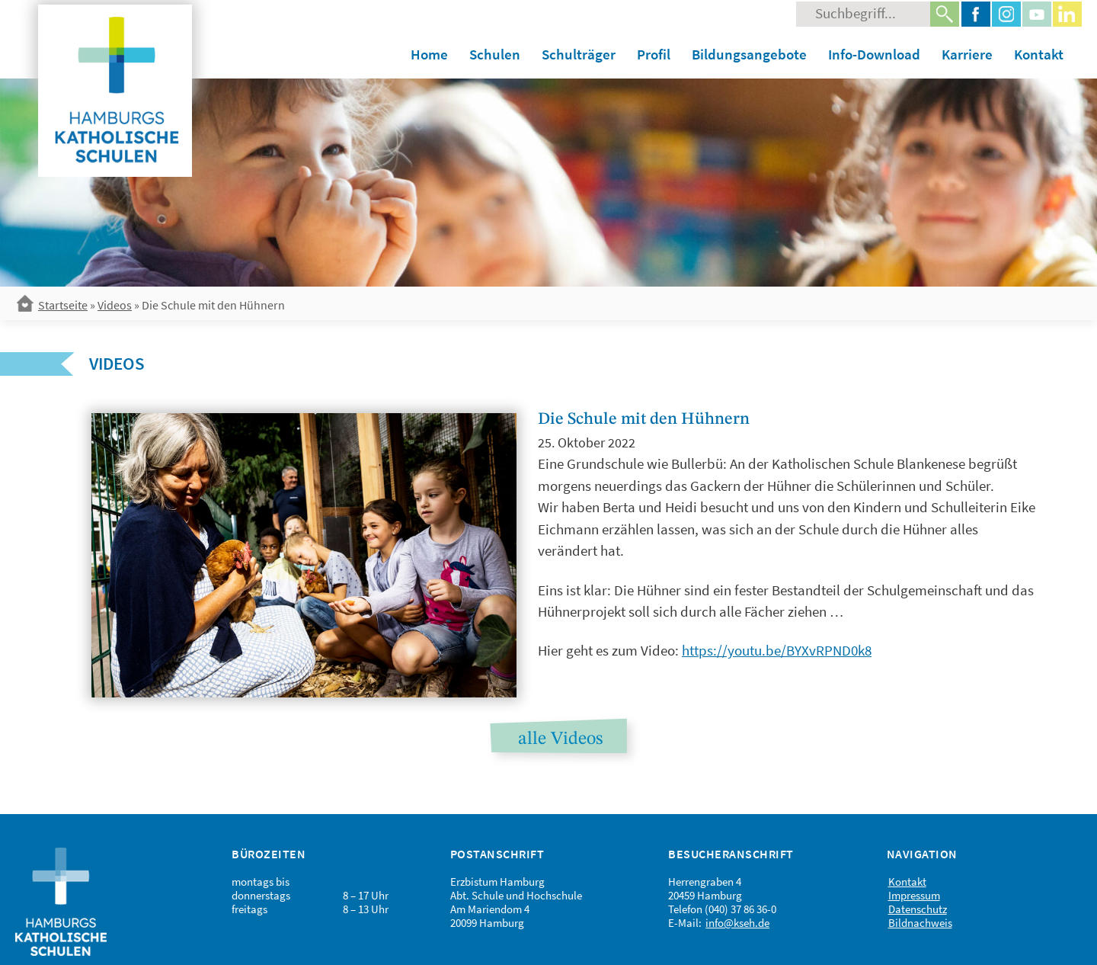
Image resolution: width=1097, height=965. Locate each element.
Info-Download (874, 54)
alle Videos (560, 739)
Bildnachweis (920, 922)
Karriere (967, 54)
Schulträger (579, 54)
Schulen (494, 54)
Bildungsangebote (749, 54)
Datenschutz (917, 909)
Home (429, 54)
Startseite (63, 305)
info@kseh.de (737, 922)
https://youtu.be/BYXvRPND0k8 (777, 650)
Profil (653, 54)
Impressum (914, 895)
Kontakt (1038, 54)
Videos (115, 305)
